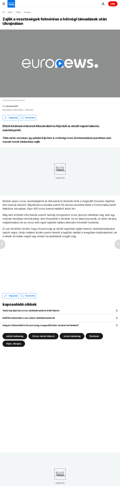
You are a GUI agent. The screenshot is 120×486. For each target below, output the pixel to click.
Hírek (10, 12)
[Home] (3, 12)
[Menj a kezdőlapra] (11, 4)
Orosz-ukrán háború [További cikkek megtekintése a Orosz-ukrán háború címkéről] (43, 336)
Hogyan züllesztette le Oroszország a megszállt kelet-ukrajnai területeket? (40, 325)
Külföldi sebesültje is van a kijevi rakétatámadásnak (28, 318)
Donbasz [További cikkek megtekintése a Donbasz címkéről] (94, 336)
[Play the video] (60, 63)
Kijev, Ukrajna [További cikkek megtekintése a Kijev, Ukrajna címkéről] (13, 343)
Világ (18, 12)
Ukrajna (27, 12)
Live (113, 3)
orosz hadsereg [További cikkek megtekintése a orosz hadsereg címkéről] (72, 336)
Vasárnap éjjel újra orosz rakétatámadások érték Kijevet (30, 310)
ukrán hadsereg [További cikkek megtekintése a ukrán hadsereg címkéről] (14, 336)
